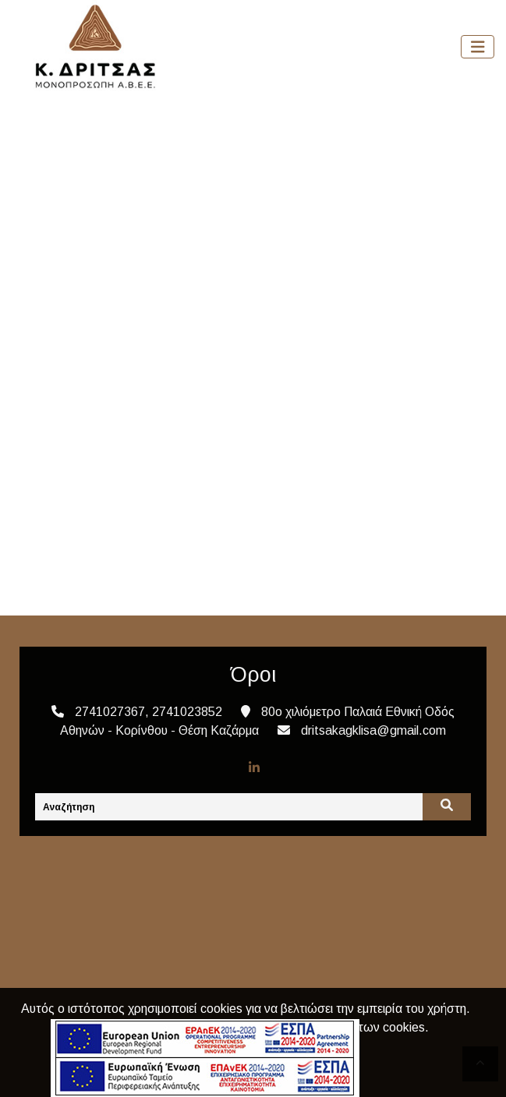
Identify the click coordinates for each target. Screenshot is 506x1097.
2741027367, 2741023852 (148, 711)
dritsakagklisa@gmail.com (373, 730)
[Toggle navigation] (478, 47)
